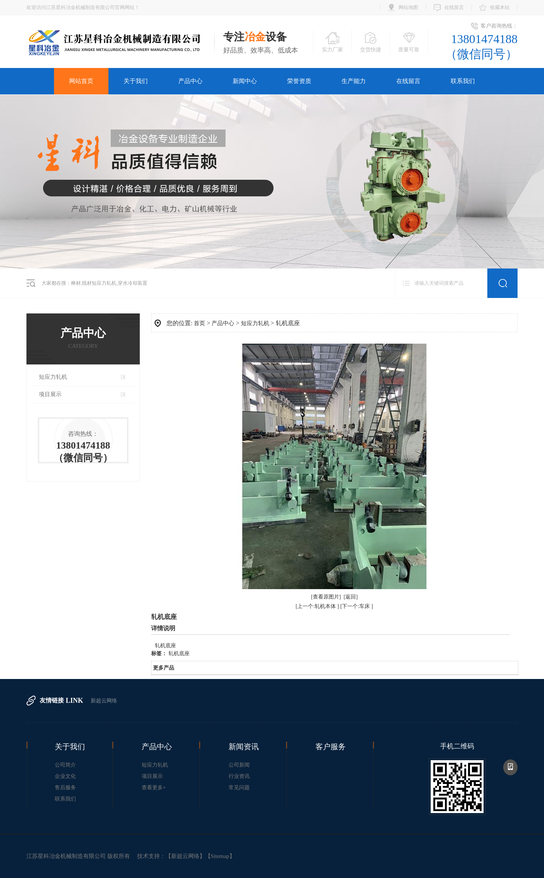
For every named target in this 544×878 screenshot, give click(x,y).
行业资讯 (239, 776)
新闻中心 (245, 81)
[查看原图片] (326, 597)
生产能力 (354, 81)
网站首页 (81, 81)
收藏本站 (500, 7)
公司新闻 (239, 765)
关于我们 (136, 81)
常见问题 (239, 787)
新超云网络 (104, 701)
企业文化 (65, 776)
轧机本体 (326, 606)
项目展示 (50, 394)
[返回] (351, 597)
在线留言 (454, 7)
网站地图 (408, 7)
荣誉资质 (299, 81)
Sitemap (220, 856)
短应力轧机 (53, 377)
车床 (365, 606)
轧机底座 (179, 653)
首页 (199, 323)
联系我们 (463, 81)
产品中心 (190, 81)
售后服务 (65, 787)
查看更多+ (154, 787)
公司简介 (65, 765)
